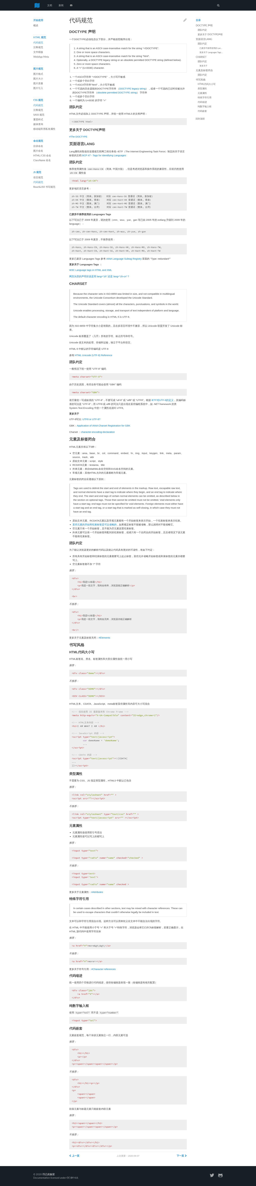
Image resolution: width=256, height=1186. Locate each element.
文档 (49, 5)
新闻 (61, 5)
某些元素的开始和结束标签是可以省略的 (94, 524)
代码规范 (38, 42)
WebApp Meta (41, 56)
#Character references (103, 969)
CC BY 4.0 (72, 1177)
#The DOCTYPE (78, 136)
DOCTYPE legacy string (132, 88)
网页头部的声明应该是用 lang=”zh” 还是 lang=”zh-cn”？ (99, 276)
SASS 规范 (38, 114)
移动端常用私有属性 (44, 128)
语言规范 (38, 177)
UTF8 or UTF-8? (91, 419)
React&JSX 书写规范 (44, 186)
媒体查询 (38, 124)
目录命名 (38, 145)
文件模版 (38, 51)
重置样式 (38, 119)
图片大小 (38, 78)
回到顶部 (200, 119)
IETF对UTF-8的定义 (163, 400)
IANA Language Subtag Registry (124, 258)
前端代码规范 (37, 5)
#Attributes (97, 892)
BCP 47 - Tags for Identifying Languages (104, 155)
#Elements (104, 637)
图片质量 (38, 83)
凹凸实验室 (48, 1174)
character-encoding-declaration (98, 432)
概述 (35, 25)
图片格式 (38, 73)
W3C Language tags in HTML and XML (90, 270)
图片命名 (38, 150)
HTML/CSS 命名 (42, 155)
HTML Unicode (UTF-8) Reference (93, 355)
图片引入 (38, 88)
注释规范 (38, 47)
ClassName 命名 (42, 160)
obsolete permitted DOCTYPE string (117, 92)
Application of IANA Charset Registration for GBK (103, 425)
